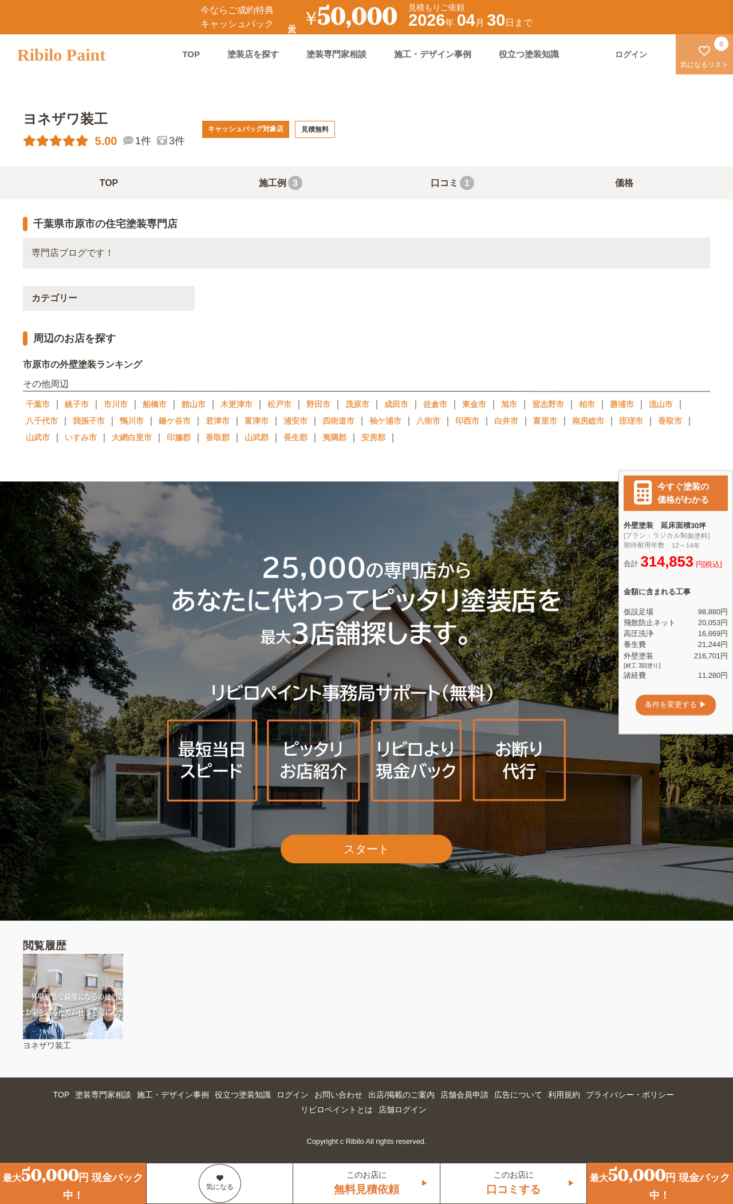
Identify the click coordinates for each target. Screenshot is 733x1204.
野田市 (318, 404)
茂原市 (357, 404)
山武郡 (257, 437)
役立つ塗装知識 (529, 54)
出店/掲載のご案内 (401, 1094)
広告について (518, 1094)
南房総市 (588, 420)
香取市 (670, 420)
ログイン (293, 1094)
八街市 (428, 420)
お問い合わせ (338, 1094)
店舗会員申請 (464, 1094)
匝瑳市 (631, 420)
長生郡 (295, 437)
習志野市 (548, 404)
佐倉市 (435, 404)
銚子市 (77, 404)
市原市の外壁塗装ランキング (82, 364)
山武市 (38, 437)
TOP (191, 54)
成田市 (396, 404)
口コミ (452, 183)
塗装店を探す (253, 54)
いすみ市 (81, 437)
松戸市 (279, 404)
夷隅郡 (334, 437)
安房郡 (373, 437)
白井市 (506, 420)
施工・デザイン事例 (432, 54)
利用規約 (564, 1094)
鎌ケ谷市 (175, 420)
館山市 (194, 404)
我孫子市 (89, 420)
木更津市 (236, 404)
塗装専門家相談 (336, 54)
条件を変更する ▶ (676, 705)
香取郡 (218, 437)
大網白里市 (132, 437)
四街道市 (338, 420)
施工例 (280, 183)
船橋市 (155, 404)
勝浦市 (622, 404)
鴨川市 (132, 420)
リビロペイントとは (337, 1109)
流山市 (661, 404)
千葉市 (38, 404)
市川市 (116, 404)
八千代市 (42, 420)
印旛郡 (179, 437)
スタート (366, 849)
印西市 (467, 420)
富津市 (257, 420)
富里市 (545, 420)
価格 (624, 183)
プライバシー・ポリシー (630, 1094)
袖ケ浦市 (385, 420)
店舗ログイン (403, 1109)
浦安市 (295, 420)
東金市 (474, 404)
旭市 (509, 404)
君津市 (218, 420)
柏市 (587, 404)
